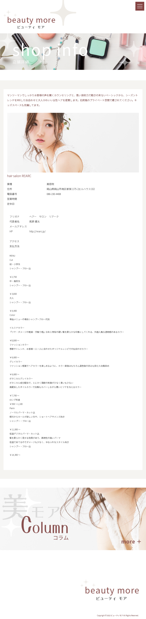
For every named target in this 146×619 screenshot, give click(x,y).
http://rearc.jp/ (37, 231)
